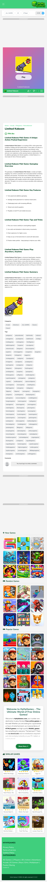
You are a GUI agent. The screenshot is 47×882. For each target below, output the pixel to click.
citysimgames (21, 411)
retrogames (20, 388)
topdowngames (10, 450)
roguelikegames (30, 440)
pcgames (8, 352)
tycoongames (31, 411)
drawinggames (20, 404)
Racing (12, 865)
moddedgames (22, 424)
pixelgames (32, 378)
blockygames (9, 440)
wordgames (18, 362)
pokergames (9, 398)
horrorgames (20, 385)
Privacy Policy (8, 847)
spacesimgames (10, 417)
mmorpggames (18, 352)
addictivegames (10, 345)
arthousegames (33, 431)
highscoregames (22, 447)
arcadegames (28, 362)
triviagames (9, 362)
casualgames (29, 345)
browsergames (30, 348)
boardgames (29, 358)
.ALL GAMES (25, 325)
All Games (7, 860)
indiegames (30, 388)
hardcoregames (22, 444)
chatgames (29, 365)
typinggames (9, 404)
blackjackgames (30, 394)
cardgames (20, 358)
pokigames (19, 125)
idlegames (9, 368)
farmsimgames (10, 411)
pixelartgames (10, 427)
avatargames (9, 421)
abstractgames (21, 431)
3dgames (8, 391)
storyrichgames (10, 434)
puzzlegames (19, 339)
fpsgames (37, 352)
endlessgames (34, 447)
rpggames (27, 355)
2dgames (16, 391)
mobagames (18, 355)
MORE (38, 13)
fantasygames (10, 375)
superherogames (10, 378)
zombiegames (10, 371)
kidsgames (20, 348)
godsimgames (32, 417)
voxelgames (19, 440)
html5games (30, 342)
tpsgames (8, 355)
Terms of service (9, 850)
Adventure (16, 325)
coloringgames (32, 404)
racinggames (9, 339)
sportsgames (9, 365)
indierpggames (33, 424)
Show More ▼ (23, 746)
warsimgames (22, 417)
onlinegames (20, 342)
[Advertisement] (23, 32)
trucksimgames (21, 414)
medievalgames (30, 375)
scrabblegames (33, 398)
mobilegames (9, 342)
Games (7, 125)
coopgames (29, 352)
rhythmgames (29, 368)
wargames (19, 371)
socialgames (19, 365)
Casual (8, 328)
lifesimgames (20, 408)
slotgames (9, 394)
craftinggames (32, 454)
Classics (34, 325)
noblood (38, 335)
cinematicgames (22, 434)
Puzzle (5, 865)
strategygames (10, 358)
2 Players (16, 860)
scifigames (20, 375)
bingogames (36, 391)
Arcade (12, 125)
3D (23, 860)
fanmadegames (10, 424)
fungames (20, 345)
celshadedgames (23, 437)
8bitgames (20, 427)
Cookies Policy (8, 853)
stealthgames (31, 385)
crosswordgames (20, 398)
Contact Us (6, 867)
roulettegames (19, 394)
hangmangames (10, 401)
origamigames (35, 437)
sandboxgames (18, 381)
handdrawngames (11, 437)
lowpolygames (10, 431)
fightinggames (10, 388)
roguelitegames (10, 444)
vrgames (8, 381)
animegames (21, 378)
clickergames (18, 368)
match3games (10, 408)
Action (27, 860)
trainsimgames (10, 414)
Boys (21, 862)
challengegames (10, 447)
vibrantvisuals (10, 348)
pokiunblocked (27, 125)
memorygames (22, 401)
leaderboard (29, 339)
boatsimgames (33, 414)
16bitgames (29, 427)
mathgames (32, 401)
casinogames (26, 391)
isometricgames (22, 450)
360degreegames (34, 450)
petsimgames (31, 408)
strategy (38, 339)
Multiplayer (34, 862)
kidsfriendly (29, 335)
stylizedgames (33, 434)
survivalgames (10, 385)
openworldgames (30, 381)
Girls (26, 862)
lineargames (9, 454)
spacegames (29, 371)
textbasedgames (31, 421)
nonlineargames (20, 454)
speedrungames (33, 444)
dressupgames (20, 421)
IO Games (14, 862)
